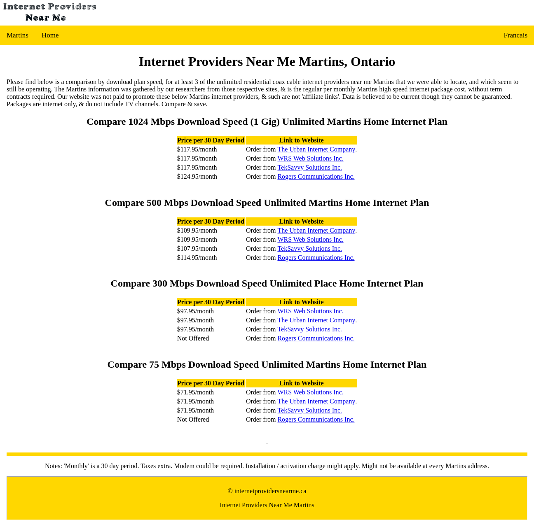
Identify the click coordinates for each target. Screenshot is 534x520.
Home (50, 35)
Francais (515, 35)
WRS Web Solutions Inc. (310, 158)
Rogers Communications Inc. (315, 176)
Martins (17, 35)
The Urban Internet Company (316, 149)
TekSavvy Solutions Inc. (309, 167)
